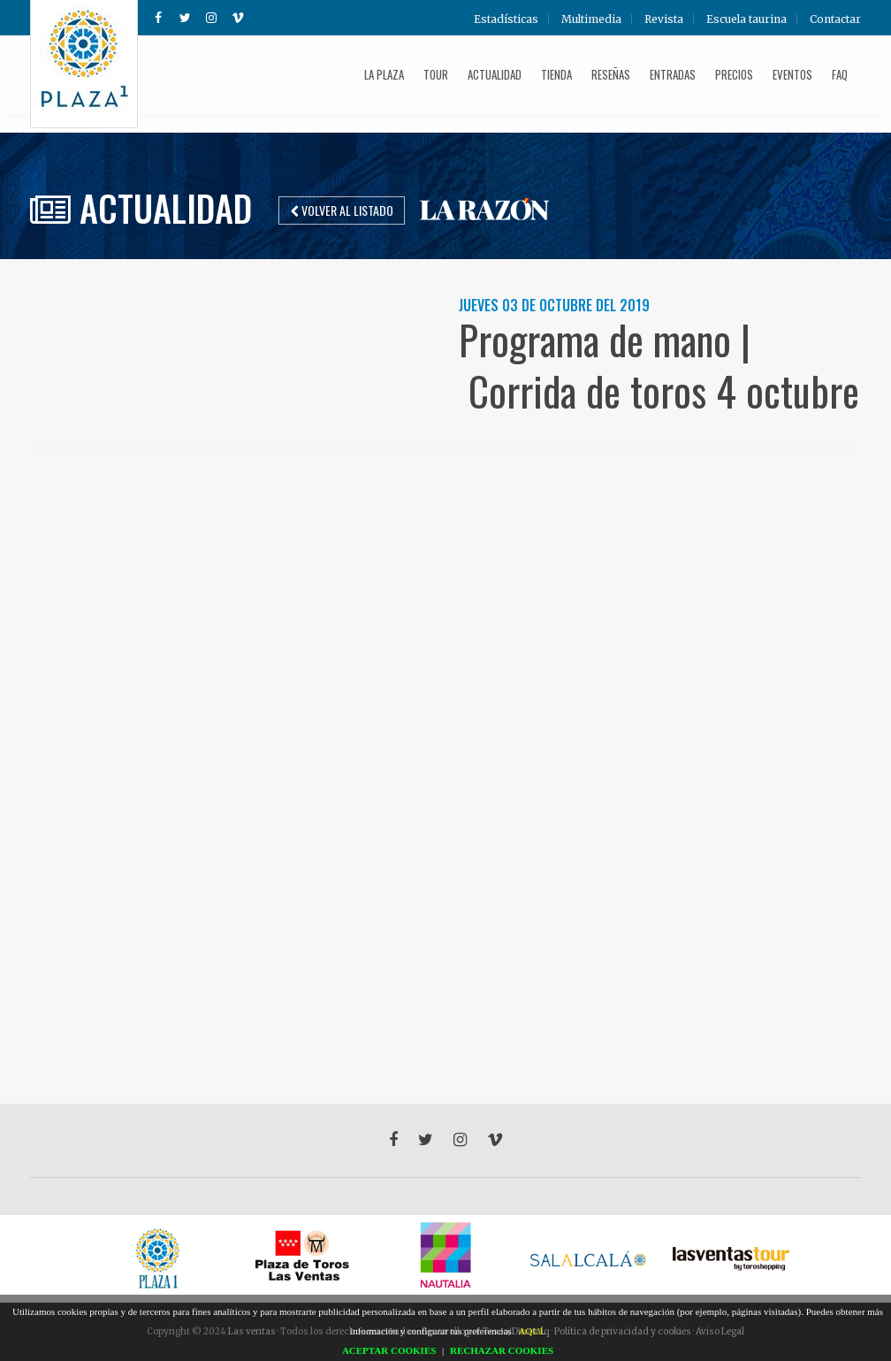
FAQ (840, 74)
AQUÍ (531, 1331)
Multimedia (591, 19)
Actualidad (495, 74)
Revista (663, 19)
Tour (435, 74)
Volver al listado (341, 210)
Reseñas (610, 74)
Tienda (556, 74)
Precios (734, 74)
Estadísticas (506, 19)
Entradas (673, 74)
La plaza (384, 74)
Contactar (835, 19)
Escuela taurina (746, 19)
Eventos (792, 74)
